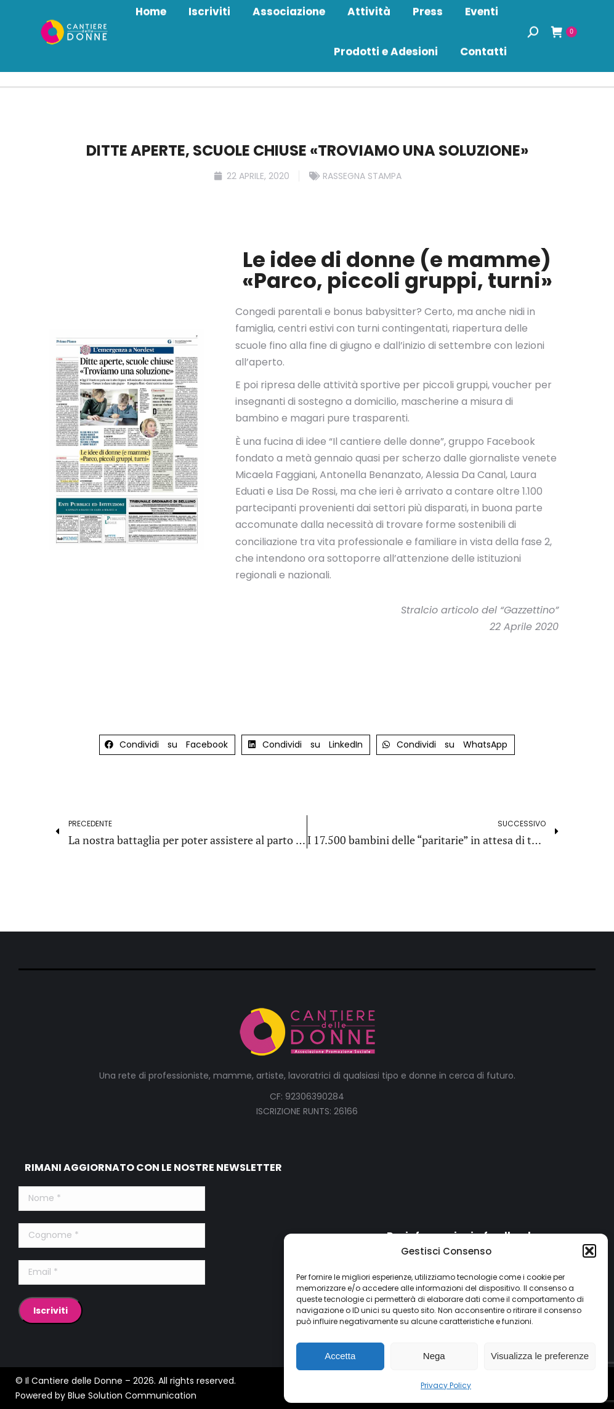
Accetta (340, 1356)
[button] (589, 1251)
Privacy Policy (446, 1385)
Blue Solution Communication (132, 1395)
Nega (434, 1356)
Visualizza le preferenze (540, 1356)
